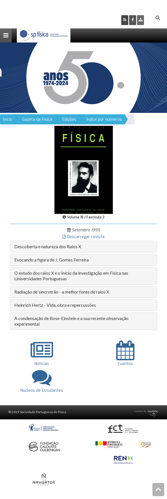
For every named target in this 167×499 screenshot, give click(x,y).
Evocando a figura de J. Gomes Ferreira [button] (51, 259)
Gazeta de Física (37, 119)
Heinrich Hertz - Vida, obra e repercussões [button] (55, 305)
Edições (69, 119)
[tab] (83, 246)
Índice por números (104, 119)
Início (7, 119)
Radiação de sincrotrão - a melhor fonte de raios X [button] (61, 291)
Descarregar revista (83, 237)
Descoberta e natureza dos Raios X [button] (47, 246)
